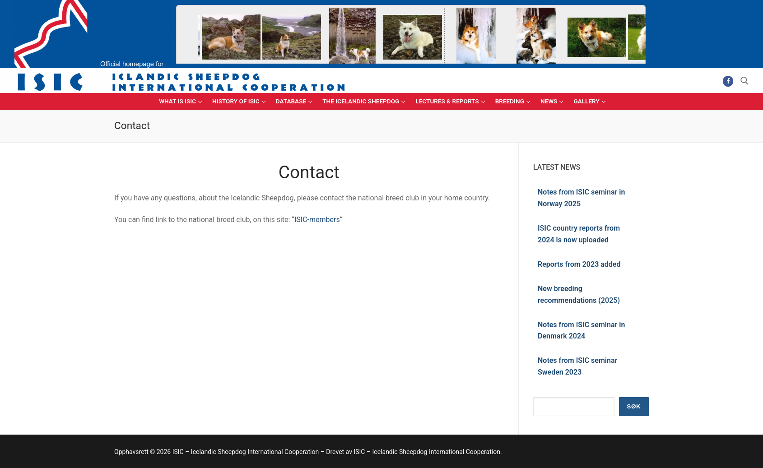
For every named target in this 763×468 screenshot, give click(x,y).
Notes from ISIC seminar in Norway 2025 (581, 198)
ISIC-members (317, 219)
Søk (634, 406)
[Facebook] (728, 81)
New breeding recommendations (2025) (579, 294)
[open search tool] (744, 81)
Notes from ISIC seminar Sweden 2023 (577, 366)
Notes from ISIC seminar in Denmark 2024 (581, 330)
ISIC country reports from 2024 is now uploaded (579, 234)
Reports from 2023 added (579, 264)
